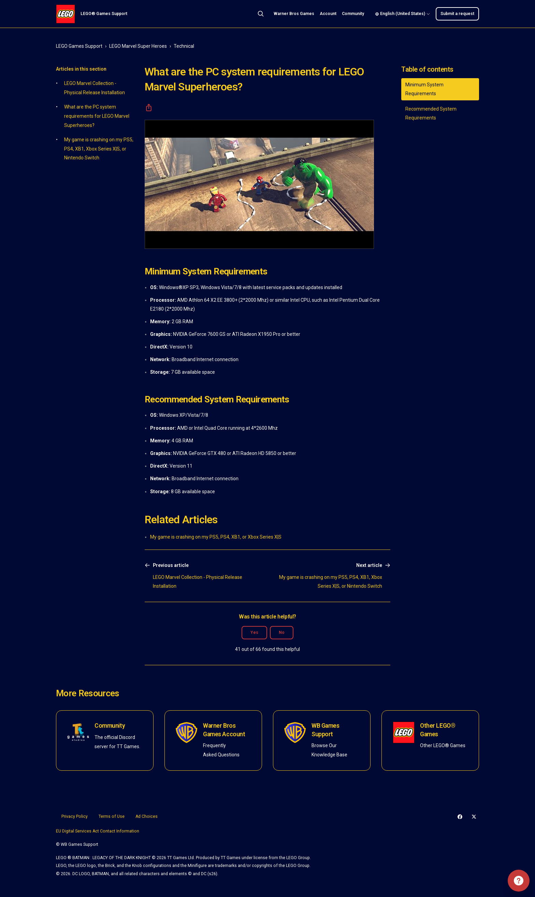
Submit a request (457, 13)
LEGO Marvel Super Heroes (138, 46)
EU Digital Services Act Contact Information (97, 831)
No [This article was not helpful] (282, 632)
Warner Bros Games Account (224, 730)
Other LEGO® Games (437, 730)
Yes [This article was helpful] (254, 632)
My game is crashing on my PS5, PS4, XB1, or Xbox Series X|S (215, 537)
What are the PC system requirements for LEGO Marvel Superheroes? (96, 116)
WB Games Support (325, 730)
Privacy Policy (74, 816)
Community (353, 13)
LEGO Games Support (79, 46)
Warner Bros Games (294, 13)
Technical (184, 46)
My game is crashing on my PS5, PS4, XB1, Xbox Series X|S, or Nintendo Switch (98, 148)
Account (328, 13)
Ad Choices (146, 816)
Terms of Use (112, 816)
